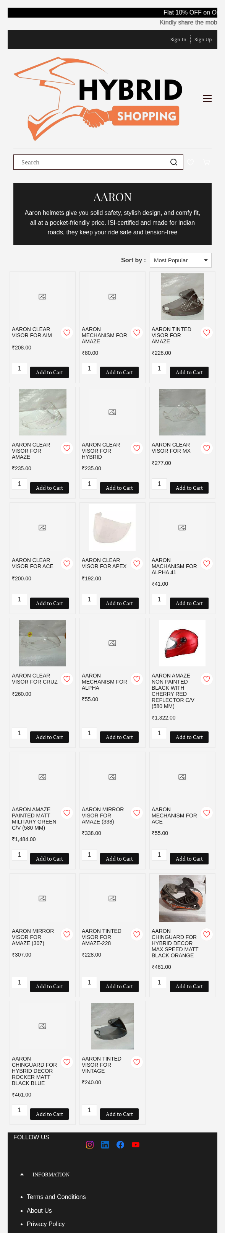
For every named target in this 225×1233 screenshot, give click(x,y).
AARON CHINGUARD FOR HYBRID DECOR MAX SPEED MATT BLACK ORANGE (175, 885)
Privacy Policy (46, 1166)
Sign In (178, 39)
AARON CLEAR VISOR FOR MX (171, 390)
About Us (39, 1153)
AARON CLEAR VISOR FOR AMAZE (31, 393)
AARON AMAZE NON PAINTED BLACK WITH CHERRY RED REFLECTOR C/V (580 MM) (173, 633)
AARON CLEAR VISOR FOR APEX (104, 505)
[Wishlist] (193, 104)
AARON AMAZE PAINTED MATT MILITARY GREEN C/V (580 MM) (34, 761)
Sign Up (203, 39)
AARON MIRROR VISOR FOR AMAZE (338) (103, 758)
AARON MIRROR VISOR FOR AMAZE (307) (33, 879)
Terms (36, 1139)
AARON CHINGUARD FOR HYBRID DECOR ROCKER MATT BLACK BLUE (34, 1013)
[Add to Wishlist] (66, 274)
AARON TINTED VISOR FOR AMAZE (171, 277)
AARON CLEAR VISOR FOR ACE (32, 505)
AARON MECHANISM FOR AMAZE (104, 277)
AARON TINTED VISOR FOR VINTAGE (101, 1007)
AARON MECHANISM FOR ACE (174, 758)
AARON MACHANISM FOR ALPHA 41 (174, 508)
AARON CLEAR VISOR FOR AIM (32, 274)
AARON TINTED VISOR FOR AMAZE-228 (101, 879)
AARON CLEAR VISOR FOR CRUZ (35, 621)
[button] (112, 1116)
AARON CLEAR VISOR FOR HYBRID (101, 393)
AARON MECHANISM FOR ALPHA (104, 624)
